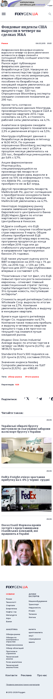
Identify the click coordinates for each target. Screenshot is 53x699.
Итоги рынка (32, 377)
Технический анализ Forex (12, 666)
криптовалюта (36, 632)
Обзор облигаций (15, 648)
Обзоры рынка (13, 634)
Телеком (33, 614)
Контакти (11, 675)
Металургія (11, 615)
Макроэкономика (14, 645)
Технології (11, 602)
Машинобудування (38, 601)
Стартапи (10, 605)
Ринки (4, 43)
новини (10, 594)
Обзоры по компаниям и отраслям (12, 639)
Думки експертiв (34, 595)
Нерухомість (35, 608)
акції (31, 636)
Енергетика (11, 609)
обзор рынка (15, 377)
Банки (9, 621)
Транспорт (34, 604)
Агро (8, 618)
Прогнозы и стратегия (11, 652)
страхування (35, 639)
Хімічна (32, 617)
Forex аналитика (14, 662)
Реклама (26, 675)
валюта (32, 629)
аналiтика (12, 629)
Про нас (42, 675)
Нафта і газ (11, 612)
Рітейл (32, 611)
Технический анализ (12, 658)
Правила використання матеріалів (23, 684)
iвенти (32, 642)
